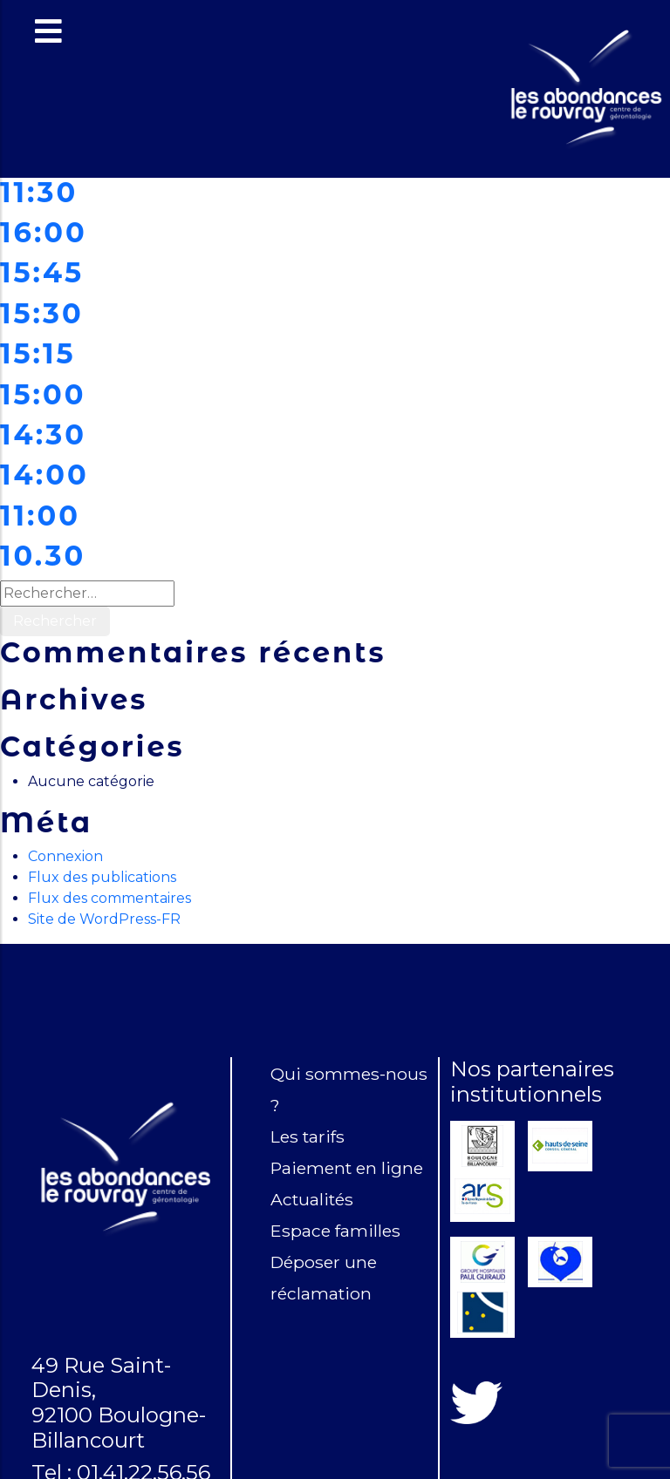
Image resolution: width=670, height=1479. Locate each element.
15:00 (42, 394)
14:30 (43, 434)
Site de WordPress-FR (104, 919)
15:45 (42, 272)
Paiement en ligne (346, 1167)
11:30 (39, 192)
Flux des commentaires (109, 898)
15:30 (42, 313)
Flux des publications (102, 877)
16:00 (43, 232)
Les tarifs (307, 1136)
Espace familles (335, 1230)
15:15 (38, 353)
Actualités (311, 1199)
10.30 (42, 556)
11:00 (40, 516)
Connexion (65, 856)
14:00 (44, 475)
